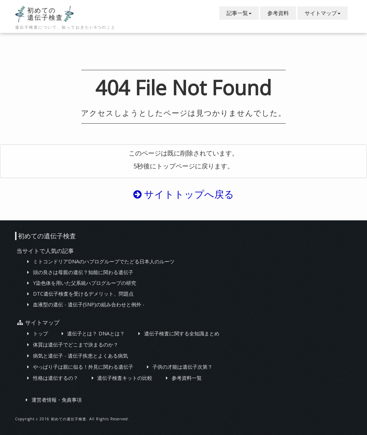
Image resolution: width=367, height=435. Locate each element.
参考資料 (278, 12)
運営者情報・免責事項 (57, 399)
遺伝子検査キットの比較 (124, 377)
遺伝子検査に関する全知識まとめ (181, 333)
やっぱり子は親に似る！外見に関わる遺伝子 (83, 366)
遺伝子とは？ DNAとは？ (96, 333)
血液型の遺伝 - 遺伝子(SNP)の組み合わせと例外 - (88, 304)
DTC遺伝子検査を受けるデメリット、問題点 (83, 293)
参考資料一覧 (187, 377)
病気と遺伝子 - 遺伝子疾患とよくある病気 (80, 355)
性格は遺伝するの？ (55, 377)
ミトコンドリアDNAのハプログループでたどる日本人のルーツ (104, 261)
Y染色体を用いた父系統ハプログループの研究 (84, 282)
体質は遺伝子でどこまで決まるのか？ (75, 344)
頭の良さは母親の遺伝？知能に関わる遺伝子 (83, 272)
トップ (40, 333)
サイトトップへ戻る (183, 194)
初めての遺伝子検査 (45, 14)
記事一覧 (239, 12)
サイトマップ (322, 12)
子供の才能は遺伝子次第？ (182, 366)
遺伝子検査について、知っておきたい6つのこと (65, 27)
